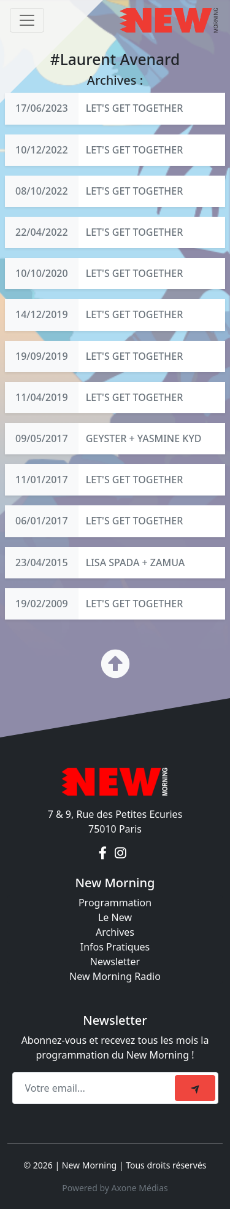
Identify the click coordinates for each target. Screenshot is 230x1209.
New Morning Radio (115, 976)
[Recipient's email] (95, 1088)
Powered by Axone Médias (114, 1188)
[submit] (195, 1088)
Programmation (115, 902)
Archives (115, 932)
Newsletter (115, 961)
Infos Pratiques (115, 947)
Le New (115, 917)
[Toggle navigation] (27, 20)
